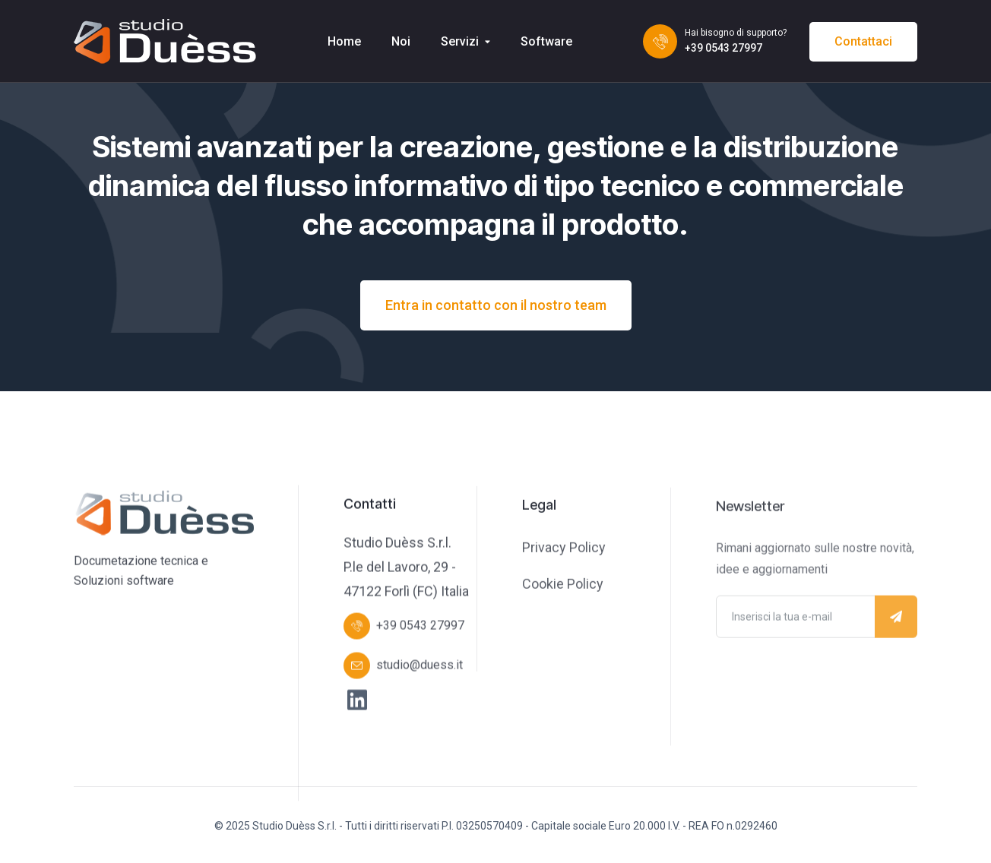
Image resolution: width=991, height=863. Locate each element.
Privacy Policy (564, 549)
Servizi (460, 41)
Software (546, 41)
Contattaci (863, 41)
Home (344, 41)
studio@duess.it (419, 666)
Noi (400, 41)
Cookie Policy (562, 585)
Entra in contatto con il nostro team (495, 305)
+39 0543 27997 (723, 48)
